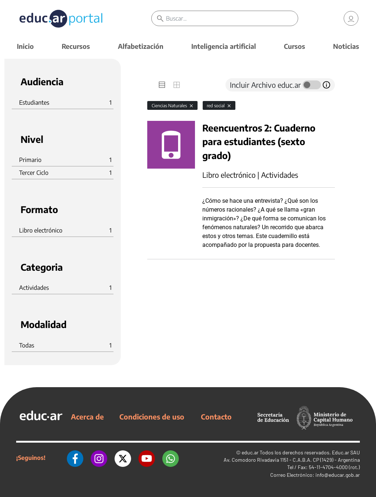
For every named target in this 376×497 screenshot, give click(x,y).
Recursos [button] (76, 46)
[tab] (162, 84)
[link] (351, 18)
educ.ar (250, 452)
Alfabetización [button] (140, 46)
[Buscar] (231, 18)
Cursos (294, 46)
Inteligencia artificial (223, 46)
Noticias (346, 46)
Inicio (25, 46)
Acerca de (87, 416)
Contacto (216, 416)
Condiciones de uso (151, 416)
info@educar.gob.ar (337, 475)
